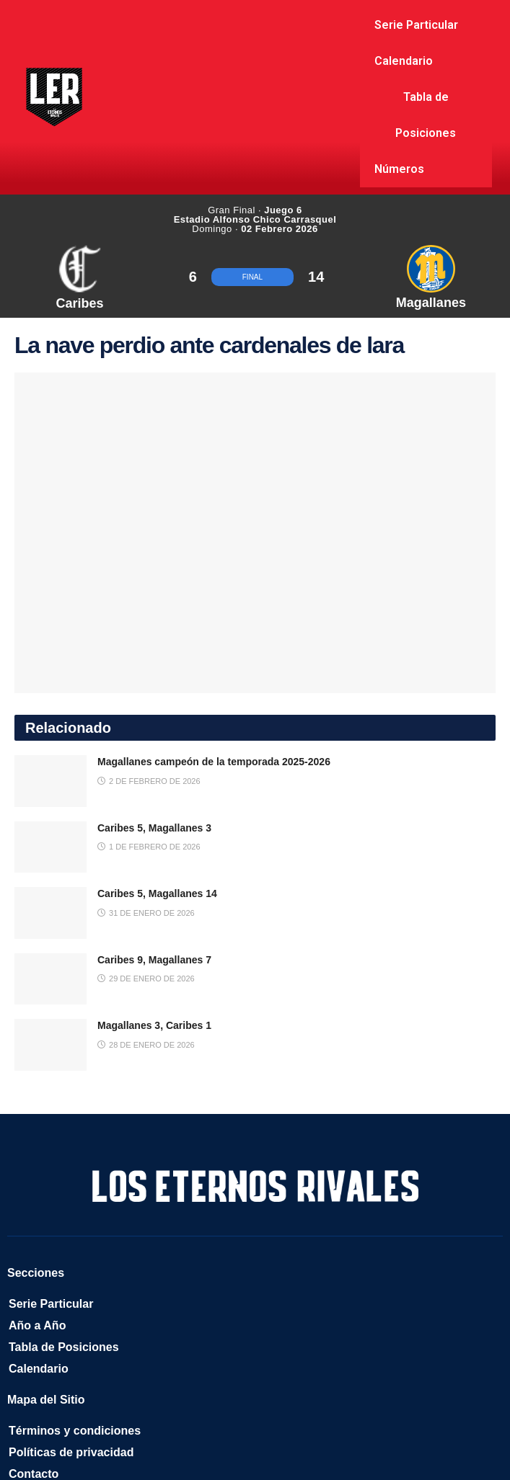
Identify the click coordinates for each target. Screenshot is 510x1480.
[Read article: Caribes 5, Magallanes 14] (50, 913)
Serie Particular (416, 25)
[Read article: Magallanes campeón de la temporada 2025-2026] (50, 781)
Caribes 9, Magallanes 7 (154, 960)
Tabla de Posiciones (425, 115)
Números (399, 169)
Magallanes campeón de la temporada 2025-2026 (213, 761)
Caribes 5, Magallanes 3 (154, 828)
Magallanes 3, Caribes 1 (154, 1025)
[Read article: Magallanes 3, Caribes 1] (50, 1045)
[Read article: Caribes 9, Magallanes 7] (50, 979)
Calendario (403, 61)
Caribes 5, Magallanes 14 (157, 893)
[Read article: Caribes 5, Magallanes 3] (50, 847)
